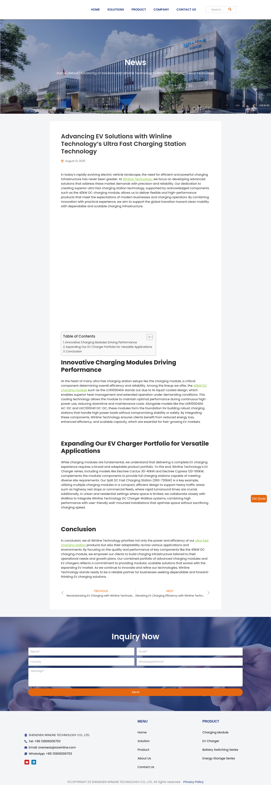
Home (61, 73)
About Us (144, 758)
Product (143, 750)
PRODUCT (139, 9)
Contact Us (146, 767)
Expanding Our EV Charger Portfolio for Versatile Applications (109, 347)
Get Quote (259, 498)
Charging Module (215, 732)
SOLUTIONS (115, 9)
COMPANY (161, 9)
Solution (144, 741)
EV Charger (210, 741)
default (73, 73)
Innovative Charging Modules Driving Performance (101, 342)
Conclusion (74, 351)
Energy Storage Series (218, 758)
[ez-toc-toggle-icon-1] (148, 337)
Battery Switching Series (220, 750)
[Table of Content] (149, 337)
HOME (95, 9)
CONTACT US (186, 9)
